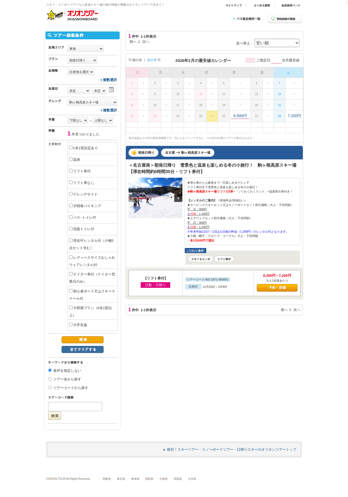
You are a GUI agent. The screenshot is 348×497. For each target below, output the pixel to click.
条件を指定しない (67, 371)
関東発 (107, 478)
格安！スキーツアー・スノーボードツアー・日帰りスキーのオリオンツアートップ (231, 449)
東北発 (121, 478)
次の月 (154, 60)
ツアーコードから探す (70, 388)
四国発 (178, 478)
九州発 (192, 478)
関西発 (149, 478)
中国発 (163, 478)
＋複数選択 (108, 80)
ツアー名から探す (67, 379)
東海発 (135, 478)
